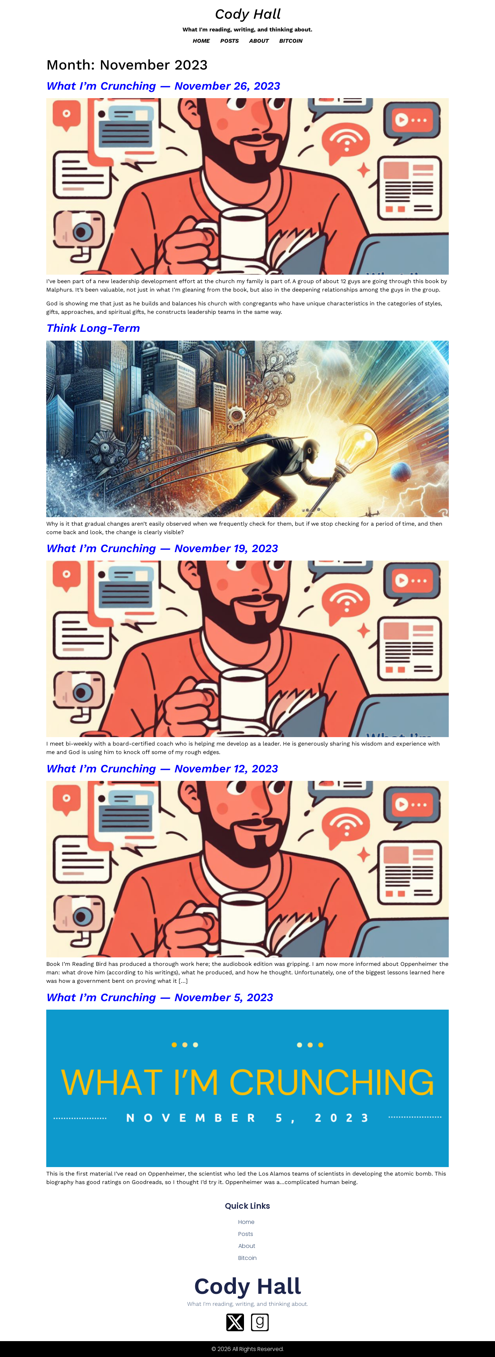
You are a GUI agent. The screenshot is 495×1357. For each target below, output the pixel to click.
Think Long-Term (93, 328)
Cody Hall (248, 14)
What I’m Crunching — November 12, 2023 (162, 768)
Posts (229, 40)
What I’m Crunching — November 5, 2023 (159, 997)
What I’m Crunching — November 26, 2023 (163, 85)
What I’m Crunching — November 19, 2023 (162, 548)
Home (201, 40)
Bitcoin (291, 40)
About (259, 40)
